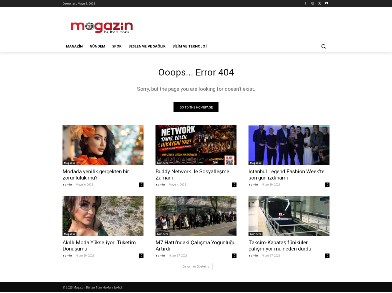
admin (67, 185)
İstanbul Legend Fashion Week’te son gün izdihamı (286, 176)
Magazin (69, 164)
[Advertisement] (233, 25)
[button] (324, 46)
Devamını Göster (196, 267)
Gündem (162, 164)
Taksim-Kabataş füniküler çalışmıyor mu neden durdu (279, 246)
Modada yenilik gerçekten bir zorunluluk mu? (95, 176)
